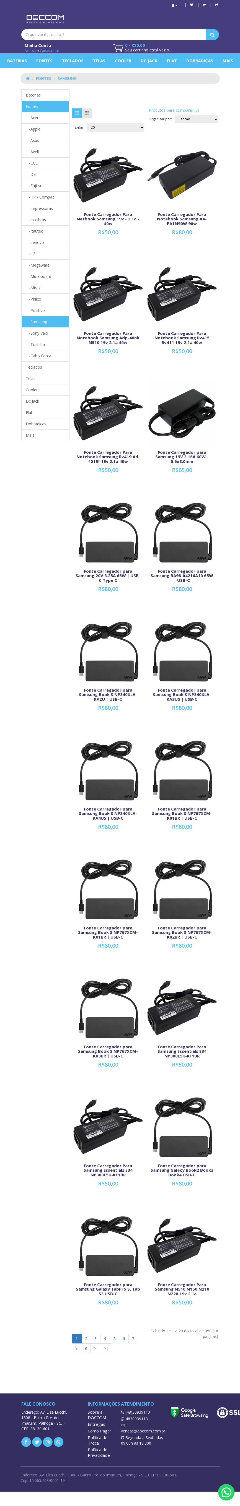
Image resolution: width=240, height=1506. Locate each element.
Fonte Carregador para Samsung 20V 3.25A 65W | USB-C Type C (108, 575)
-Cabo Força (38, 355)
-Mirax (33, 287)
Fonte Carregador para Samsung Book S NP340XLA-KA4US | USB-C (108, 813)
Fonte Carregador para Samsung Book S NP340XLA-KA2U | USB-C (108, 694)
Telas (99, 60)
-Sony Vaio (37, 333)
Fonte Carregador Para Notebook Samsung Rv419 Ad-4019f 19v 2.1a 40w (108, 456)
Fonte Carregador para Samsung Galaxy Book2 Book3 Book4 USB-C (182, 1170)
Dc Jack (149, 60)
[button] (204, 4)
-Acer (32, 117)
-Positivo (35, 310)
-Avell (32, 151)
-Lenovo (35, 242)
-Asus (32, 140)
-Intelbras (36, 219)
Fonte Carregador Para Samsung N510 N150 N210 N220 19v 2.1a (182, 1289)
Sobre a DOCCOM (97, 1414)
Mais (228, 60)
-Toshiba (35, 344)
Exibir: (79, 127)
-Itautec (34, 231)
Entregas (96, 1424)
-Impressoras (39, 208)
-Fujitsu (34, 185)
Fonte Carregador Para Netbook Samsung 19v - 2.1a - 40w (108, 219)
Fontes (44, 60)
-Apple (33, 129)
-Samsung (36, 321)
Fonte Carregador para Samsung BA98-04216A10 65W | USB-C (182, 575)
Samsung (67, 78)
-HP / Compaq (40, 197)
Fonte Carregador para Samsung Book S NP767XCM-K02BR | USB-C (182, 932)
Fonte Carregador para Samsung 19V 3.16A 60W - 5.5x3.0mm (181, 456)
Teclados (73, 60)
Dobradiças (199, 60)
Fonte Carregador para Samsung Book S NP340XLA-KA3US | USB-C (182, 694)
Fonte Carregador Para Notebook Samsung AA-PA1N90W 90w (182, 219)
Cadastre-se (49, 50)
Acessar (31, 50)
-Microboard (38, 276)
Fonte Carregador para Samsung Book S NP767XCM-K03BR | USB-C (108, 1051)
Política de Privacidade (99, 1452)
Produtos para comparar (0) (174, 110)
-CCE (32, 163)
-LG (30, 253)
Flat (172, 60)
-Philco (33, 299)
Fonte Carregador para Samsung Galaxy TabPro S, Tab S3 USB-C (108, 1289)
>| (106, 1348)
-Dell (31, 174)
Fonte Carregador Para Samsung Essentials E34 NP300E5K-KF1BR (182, 1051)
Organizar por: (160, 119)
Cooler (123, 60)
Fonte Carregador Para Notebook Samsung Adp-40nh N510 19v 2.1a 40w (108, 337)
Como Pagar (99, 1431)
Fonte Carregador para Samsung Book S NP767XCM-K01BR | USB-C (182, 813)
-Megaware (38, 265)
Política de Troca (97, 1440)
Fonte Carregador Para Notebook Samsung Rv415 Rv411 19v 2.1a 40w (182, 337)
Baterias (17, 60)
